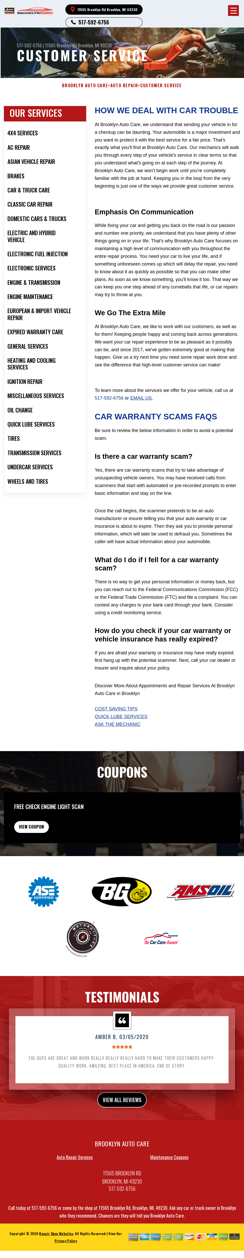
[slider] (122, 1058)
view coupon (42, 835)
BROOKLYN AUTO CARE (85, 85)
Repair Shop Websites (56, 1247)
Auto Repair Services (75, 1170)
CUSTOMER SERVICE (161, 85)
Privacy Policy (66, 1254)
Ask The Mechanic (118, 724)
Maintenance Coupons (169, 1170)
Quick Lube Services (121, 716)
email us (141, 398)
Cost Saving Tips (116, 708)
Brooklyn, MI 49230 (95, 45)
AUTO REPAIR (124, 85)
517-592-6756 (94, 22)
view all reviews (122, 1112)
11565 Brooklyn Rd (61, 45)
